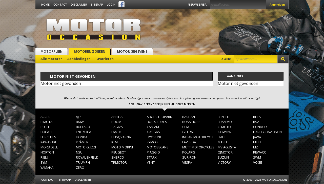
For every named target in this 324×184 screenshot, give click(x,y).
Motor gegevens (132, 51)
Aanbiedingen (79, 58)
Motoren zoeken (89, 51)
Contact (60, 4)
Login (111, 4)
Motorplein (51, 51)
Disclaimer (79, 4)
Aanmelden (277, 4)
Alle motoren (51, 58)
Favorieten (104, 58)
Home (45, 4)
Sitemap (97, 4)
